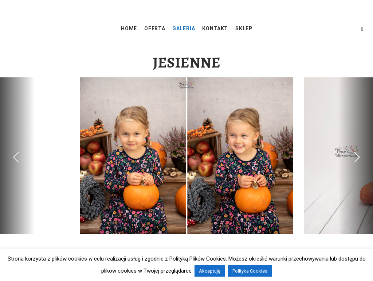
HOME (129, 28)
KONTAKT (215, 28)
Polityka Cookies (249, 271)
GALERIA (183, 28)
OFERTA (154, 28)
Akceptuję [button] (209, 271)
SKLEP (244, 28)
